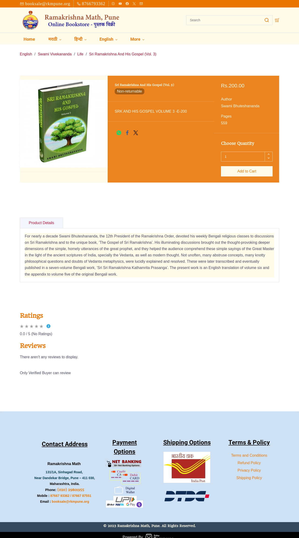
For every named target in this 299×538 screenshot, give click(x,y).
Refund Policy (249, 458)
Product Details (41, 218)
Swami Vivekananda (55, 49)
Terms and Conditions (249, 451)
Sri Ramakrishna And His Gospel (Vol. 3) (122, 49)
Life (80, 49)
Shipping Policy (249, 473)
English (26, 49)
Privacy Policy (249, 466)
